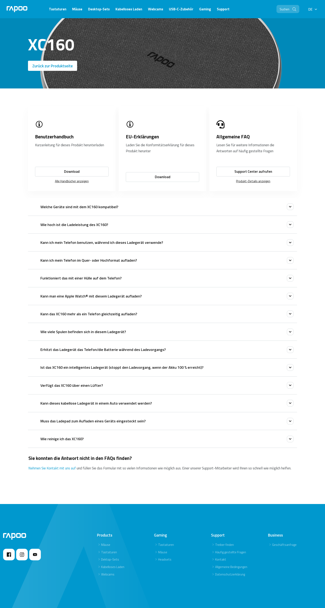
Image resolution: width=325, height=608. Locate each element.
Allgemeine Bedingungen (231, 566)
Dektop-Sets (110, 559)
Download (72, 171)
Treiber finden (224, 544)
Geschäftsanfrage (284, 544)
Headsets (164, 559)
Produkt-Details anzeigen (253, 181)
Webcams (107, 574)
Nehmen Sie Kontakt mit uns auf (52, 468)
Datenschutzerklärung (230, 574)
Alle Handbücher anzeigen (72, 181)
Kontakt (220, 559)
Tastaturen (109, 552)
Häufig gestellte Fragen (230, 552)
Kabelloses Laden (112, 566)
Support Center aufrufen (253, 171)
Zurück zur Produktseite (52, 66)
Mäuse (105, 544)
